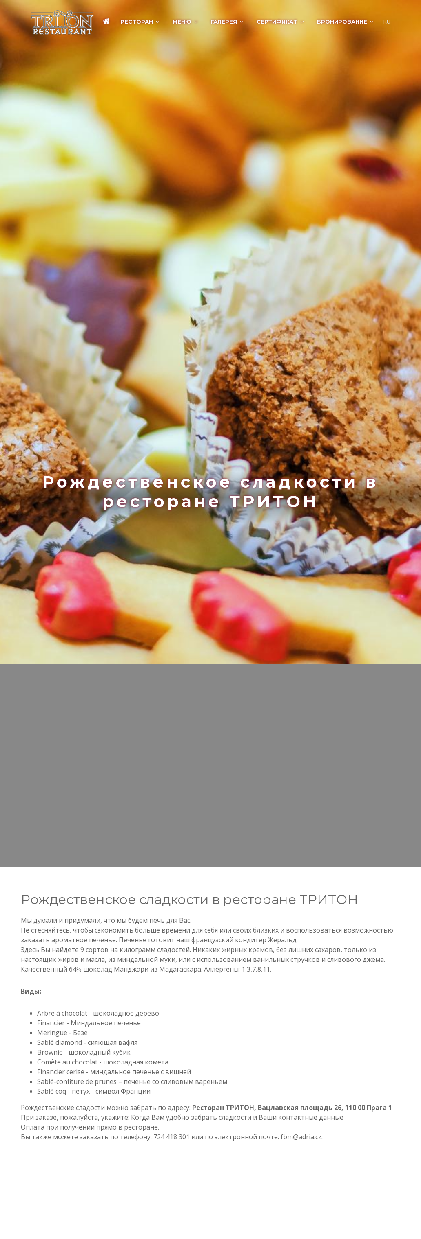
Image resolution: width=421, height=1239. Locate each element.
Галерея (224, 21)
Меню (182, 21)
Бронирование (342, 21)
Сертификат (277, 21)
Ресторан (136, 21)
